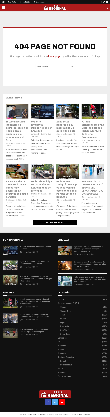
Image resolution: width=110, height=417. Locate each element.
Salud (60, 369)
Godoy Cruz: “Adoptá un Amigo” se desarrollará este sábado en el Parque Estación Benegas (67, 189)
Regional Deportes (66, 357)
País (60, 342)
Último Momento (65, 376)
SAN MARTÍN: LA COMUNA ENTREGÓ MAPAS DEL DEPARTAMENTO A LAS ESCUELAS (92, 187)
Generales (11, 166)
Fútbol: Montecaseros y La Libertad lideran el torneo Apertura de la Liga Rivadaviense (93, 129)
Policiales (61, 106)
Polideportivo (66, 365)
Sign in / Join (39, 2)
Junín (62, 315)
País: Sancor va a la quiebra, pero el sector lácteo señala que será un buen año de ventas (90, 279)
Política (61, 349)
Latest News (14, 97)
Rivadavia (36, 106)
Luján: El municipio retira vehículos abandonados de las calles (42, 186)
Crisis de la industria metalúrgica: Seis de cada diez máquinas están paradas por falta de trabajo (90, 264)
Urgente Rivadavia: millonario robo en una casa (41, 126)
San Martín (65, 330)
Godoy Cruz (65, 311)
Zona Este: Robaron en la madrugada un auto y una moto (65, 126)
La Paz (63, 319)
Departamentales (38, 166)
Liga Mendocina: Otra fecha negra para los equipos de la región (33, 330)
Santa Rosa (65, 334)
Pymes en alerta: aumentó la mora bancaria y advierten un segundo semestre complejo (17, 189)
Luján (62, 322)
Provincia (11, 106)
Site (8, 344)
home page (54, 56)
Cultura (61, 299)
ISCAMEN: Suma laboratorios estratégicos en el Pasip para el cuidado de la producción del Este (17, 131)
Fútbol (85, 106)
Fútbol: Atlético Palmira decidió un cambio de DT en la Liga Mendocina (34, 316)
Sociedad (62, 373)
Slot (5, 344)
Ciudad (63, 307)
